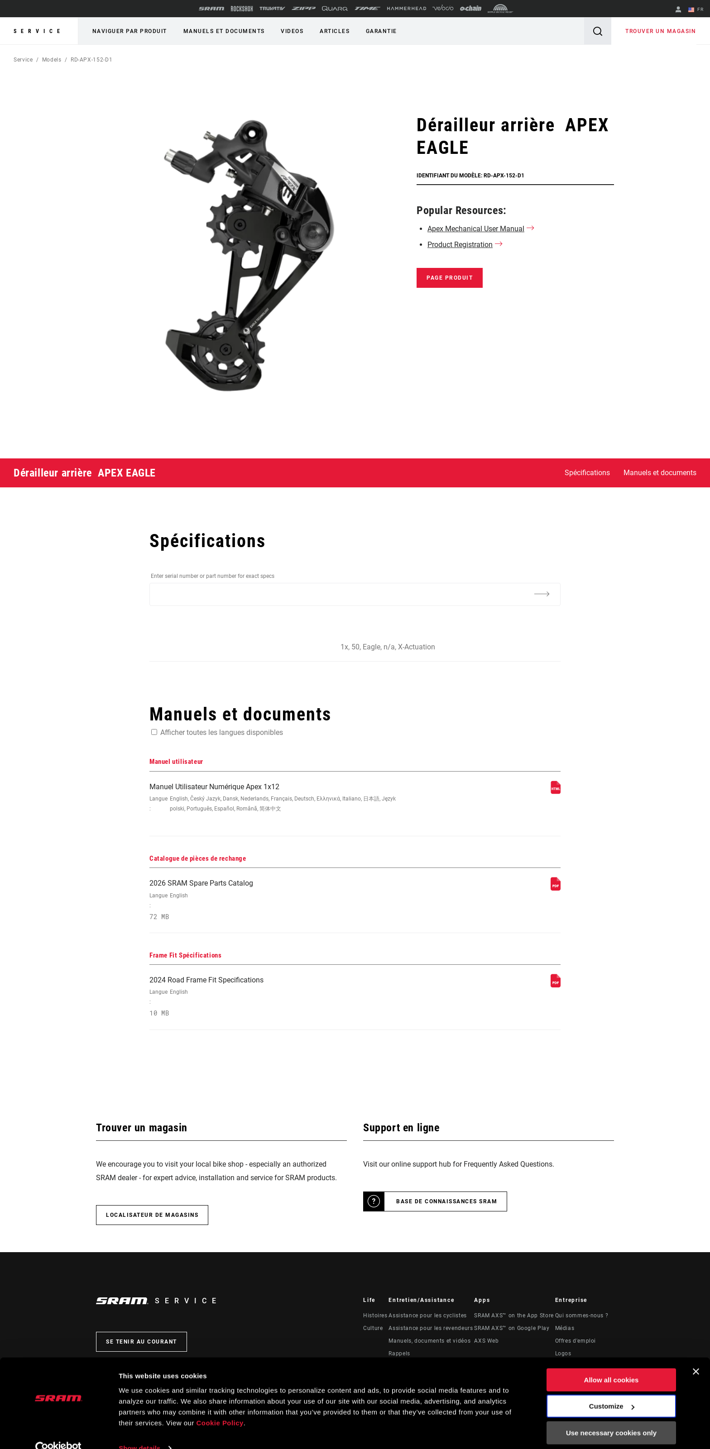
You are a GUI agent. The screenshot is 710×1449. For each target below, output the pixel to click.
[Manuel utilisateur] (556, 791)
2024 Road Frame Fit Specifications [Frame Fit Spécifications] (278, 999)
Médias (565, 1330)
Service (39, 31)
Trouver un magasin (661, 31)
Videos (290, 31)
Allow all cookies (611, 1363)
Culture (373, 1330)
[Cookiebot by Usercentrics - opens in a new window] (58, 1431)
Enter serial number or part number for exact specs (212, 576)
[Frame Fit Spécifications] (556, 986)
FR (696, 10)
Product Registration (460, 244)
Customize (611, 1389)
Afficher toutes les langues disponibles (221, 732)
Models (52, 60)
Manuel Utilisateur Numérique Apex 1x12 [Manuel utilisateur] (278, 798)
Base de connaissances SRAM (446, 1204)
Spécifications (587, 472)
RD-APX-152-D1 (91, 60)
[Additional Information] (541, 593)
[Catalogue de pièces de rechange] (556, 889)
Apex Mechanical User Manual (475, 228)
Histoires (375, 1318)
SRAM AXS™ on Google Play (511, 1330)
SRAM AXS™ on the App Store (514, 1318)
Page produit (450, 278)
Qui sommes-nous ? (582, 1318)
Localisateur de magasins (152, 1217)
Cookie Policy (220, 1406)
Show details (140, 1431)
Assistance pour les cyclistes (428, 1318)
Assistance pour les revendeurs (431, 1330)
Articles (332, 31)
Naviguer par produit (129, 31)
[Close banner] (696, 1355)
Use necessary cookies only (611, 1416)
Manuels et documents (223, 31)
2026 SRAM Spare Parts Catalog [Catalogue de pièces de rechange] (278, 901)
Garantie (377, 31)
